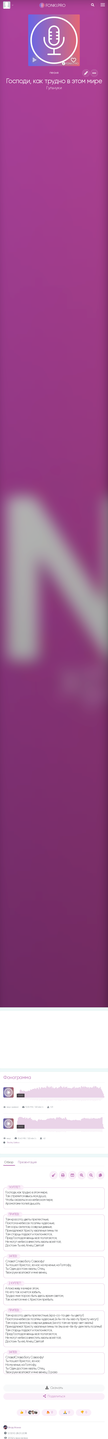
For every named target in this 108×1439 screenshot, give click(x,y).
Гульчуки (54, 88)
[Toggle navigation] (102, 4)
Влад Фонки (12, 1427)
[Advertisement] (54, 1039)
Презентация (27, 1162)
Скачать (54, 1388)
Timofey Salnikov (13, 1143)
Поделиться (54, 1396)
